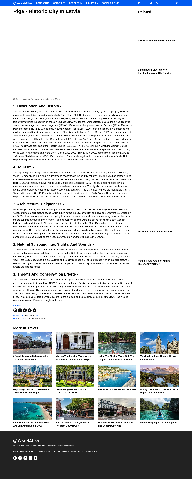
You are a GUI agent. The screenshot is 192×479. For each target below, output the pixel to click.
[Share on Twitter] (25, 310)
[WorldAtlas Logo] (23, 3)
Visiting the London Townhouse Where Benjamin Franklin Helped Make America (73, 359)
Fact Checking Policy (61, 451)
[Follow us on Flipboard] (15, 458)
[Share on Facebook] (20, 310)
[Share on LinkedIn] (34, 310)
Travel (37, 315)
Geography (75, 3)
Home (15, 451)
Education (92, 3)
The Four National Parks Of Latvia (156, 40)
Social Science (110, 3)
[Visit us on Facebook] (20, 458)
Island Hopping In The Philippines (158, 422)
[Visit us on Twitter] (25, 458)
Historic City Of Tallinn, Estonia (155, 231)
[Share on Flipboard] (15, 310)
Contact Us (23, 451)
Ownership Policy (91, 451)
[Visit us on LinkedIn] (35, 458)
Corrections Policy (77, 451)
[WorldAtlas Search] (177, 3)
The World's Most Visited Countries (117, 389)
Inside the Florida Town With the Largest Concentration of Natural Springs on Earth (116, 359)
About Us (47, 451)
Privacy (31, 451)
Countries (59, 3)
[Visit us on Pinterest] (30, 458)
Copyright (39, 451)
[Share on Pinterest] (30, 310)
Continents (42, 3)
